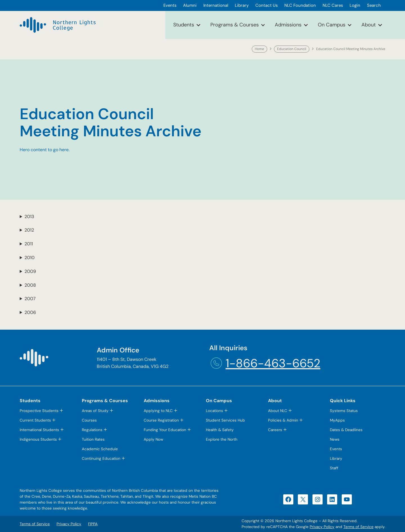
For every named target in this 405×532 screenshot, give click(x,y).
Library (336, 458)
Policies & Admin (283, 420)
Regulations (92, 429)
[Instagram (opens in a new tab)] (317, 499)
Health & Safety (220, 429)
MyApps (337, 420)
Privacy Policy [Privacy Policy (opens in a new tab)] (322, 526)
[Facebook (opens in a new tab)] (288, 499)
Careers (275, 429)
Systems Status (344, 410)
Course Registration (161, 420)
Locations (214, 410)
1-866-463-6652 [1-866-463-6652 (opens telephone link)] (273, 363)
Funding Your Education (165, 429)
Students (183, 24)
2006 (30, 312)
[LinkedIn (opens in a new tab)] (332, 499)
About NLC (277, 410)
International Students (39, 429)
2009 (30, 271)
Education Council (291, 49)
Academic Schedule (100, 449)
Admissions (288, 24)
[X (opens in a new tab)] (303, 499)
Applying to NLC (158, 410)
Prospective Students (39, 410)
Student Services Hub (225, 420)
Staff (334, 468)
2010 (29, 258)
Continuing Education (101, 458)
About (368, 24)
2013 (29, 216)
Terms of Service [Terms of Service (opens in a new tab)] (358, 526)
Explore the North (221, 439)
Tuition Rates (93, 439)
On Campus (331, 24)
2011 (28, 244)
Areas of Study (95, 410)
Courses (89, 420)
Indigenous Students (38, 439)
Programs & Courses (234, 24)
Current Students (35, 420)
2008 (30, 285)
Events (336, 449)
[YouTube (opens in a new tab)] (347, 499)
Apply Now (153, 439)
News (334, 439)
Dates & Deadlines (346, 429)
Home (259, 49)
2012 (29, 230)
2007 (30, 299)
